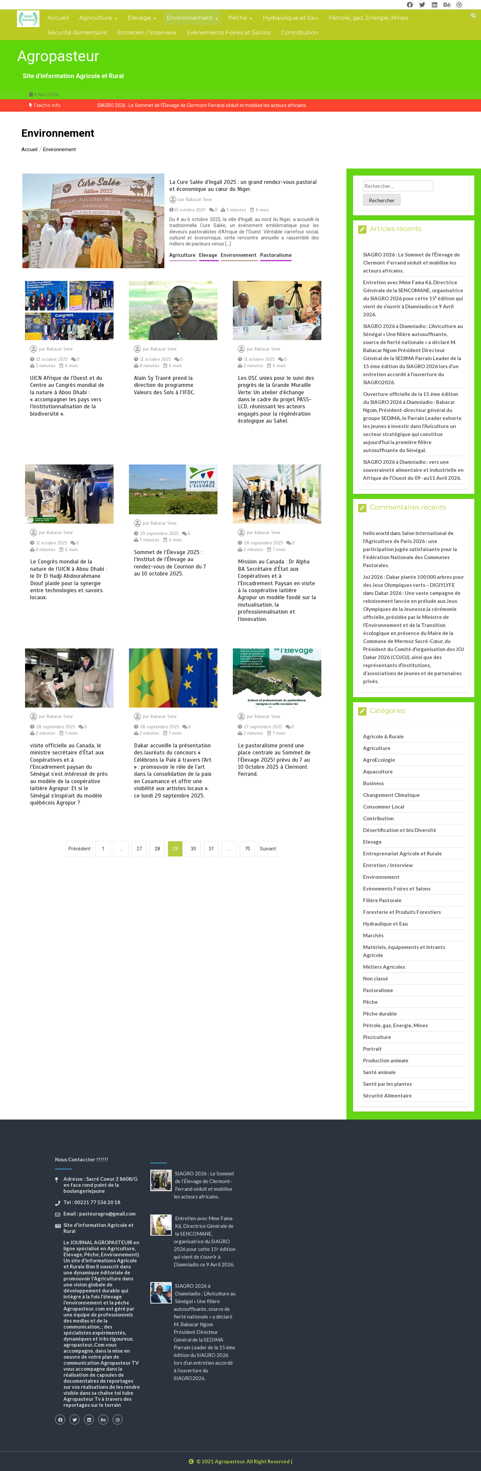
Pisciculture (377, 1037)
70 (247, 848)
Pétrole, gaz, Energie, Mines (369, 17)
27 (139, 848)
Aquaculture (378, 771)
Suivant (268, 848)
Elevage (139, 17)
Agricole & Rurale (383, 736)
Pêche (237, 17)
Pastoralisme (276, 255)
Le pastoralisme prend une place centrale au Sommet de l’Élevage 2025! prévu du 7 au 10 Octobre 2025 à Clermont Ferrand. (274, 760)
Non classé (375, 978)
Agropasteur (58, 56)
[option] (202, 105)
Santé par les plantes (387, 1084)
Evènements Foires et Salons (229, 32)
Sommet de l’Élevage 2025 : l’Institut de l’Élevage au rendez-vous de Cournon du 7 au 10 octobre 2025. (170, 563)
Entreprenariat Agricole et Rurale (402, 853)
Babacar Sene (199, 199)
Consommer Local (383, 807)
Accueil (58, 17)
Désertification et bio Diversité (399, 830)
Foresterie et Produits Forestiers (402, 912)
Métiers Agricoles (384, 967)
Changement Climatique (391, 795)
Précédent (79, 848)
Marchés (373, 935)
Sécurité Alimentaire (77, 32)
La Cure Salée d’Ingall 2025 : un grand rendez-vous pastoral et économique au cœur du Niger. (243, 186)
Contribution (299, 32)
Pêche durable (380, 1014)
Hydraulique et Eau (290, 17)
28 (157, 848)
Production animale (386, 1060)
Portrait (372, 1049)
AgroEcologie (379, 760)
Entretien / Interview (146, 32)
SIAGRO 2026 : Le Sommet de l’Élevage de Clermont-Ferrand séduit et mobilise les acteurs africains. (202, 105)
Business (373, 783)
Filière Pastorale (382, 900)
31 (211, 848)
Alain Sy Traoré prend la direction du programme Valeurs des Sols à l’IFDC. (164, 385)
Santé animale (379, 1072)
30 (193, 848)
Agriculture (95, 17)
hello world (376, 533)
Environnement (190, 17)
